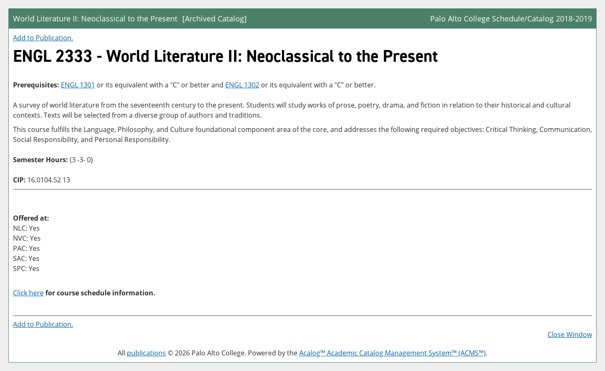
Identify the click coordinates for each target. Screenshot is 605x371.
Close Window (569, 334)
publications (146, 353)
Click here (28, 292)
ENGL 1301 (78, 84)
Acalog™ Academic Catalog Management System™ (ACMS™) (392, 353)
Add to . (43, 37)
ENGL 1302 (242, 84)
